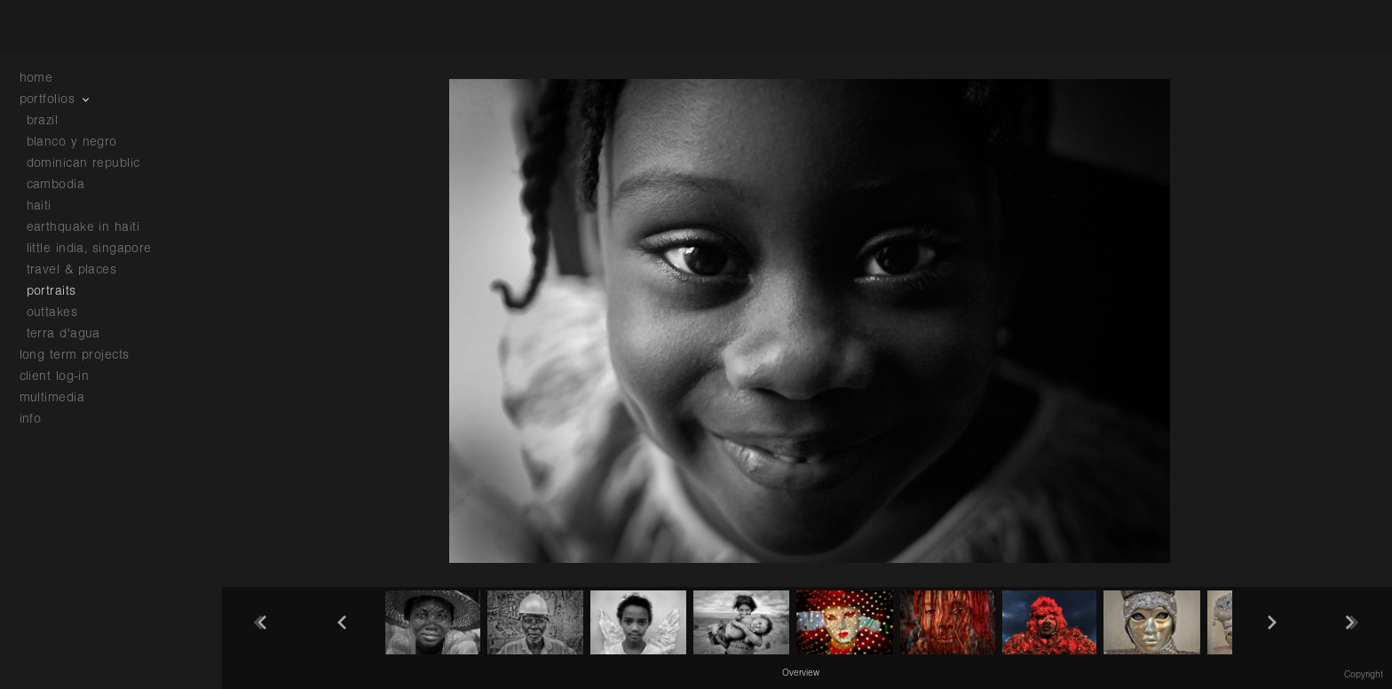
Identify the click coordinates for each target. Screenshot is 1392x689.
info (39, 418)
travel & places (72, 269)
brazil (43, 120)
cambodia (56, 184)
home (36, 77)
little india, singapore (89, 248)
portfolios (56, 99)
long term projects (84, 354)
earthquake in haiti (83, 226)
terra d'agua (63, 333)
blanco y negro (72, 141)
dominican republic (83, 162)
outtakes (52, 312)
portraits (51, 290)
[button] (800, 672)
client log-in (55, 376)
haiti (39, 205)
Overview (800, 673)
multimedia (61, 397)
